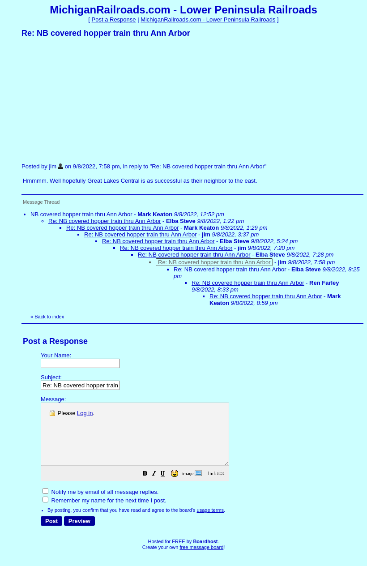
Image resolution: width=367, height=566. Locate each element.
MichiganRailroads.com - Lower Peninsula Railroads (208, 19)
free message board (201, 559)
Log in (85, 413)
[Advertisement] (88, 100)
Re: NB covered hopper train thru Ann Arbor (208, 166)
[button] (167, 487)
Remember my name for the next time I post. (104, 512)
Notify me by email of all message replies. (100, 504)
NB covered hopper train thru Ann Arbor (81, 214)
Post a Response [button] (114, 19)
